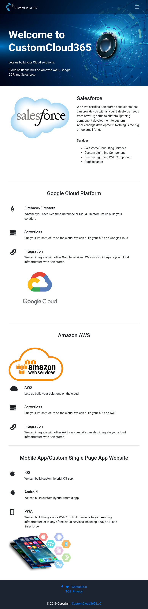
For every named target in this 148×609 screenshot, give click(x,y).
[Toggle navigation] (137, 7)
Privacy (78, 591)
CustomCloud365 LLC (86, 603)
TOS (68, 591)
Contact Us (79, 587)
